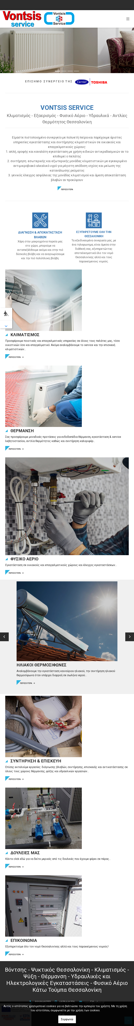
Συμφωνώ (67, 1019)
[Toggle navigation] (128, 19)
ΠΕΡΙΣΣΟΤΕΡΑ (67, 189)
